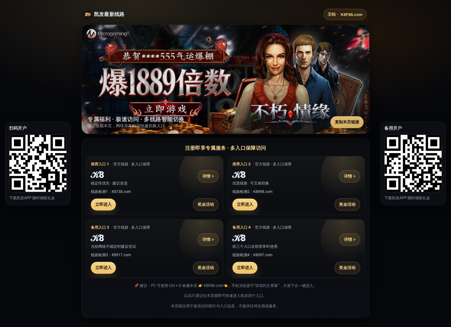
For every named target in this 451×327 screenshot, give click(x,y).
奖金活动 (206, 204)
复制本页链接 (347, 122)
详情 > (208, 176)
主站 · (345, 14)
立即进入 (103, 204)
